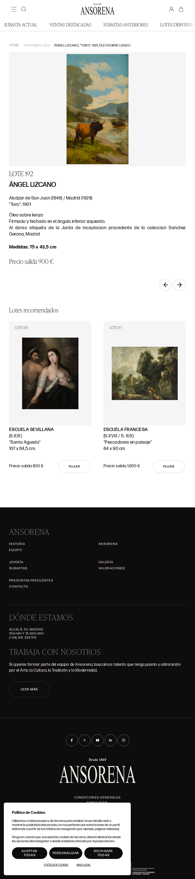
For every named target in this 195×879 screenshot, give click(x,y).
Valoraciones (112, 568)
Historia (17, 544)
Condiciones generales (97, 797)
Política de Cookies (56, 865)
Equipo (15, 550)
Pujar (74, 467)
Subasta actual (20, 24)
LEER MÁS (29, 689)
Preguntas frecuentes (31, 580)
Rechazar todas (103, 853)
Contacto (18, 587)
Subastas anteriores (125, 24)
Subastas (18, 568)
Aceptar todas (29, 853)
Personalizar (66, 853)
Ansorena (108, 544)
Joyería (16, 562)
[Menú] (14, 9)
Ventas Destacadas (70, 24)
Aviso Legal (83, 865)
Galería (106, 562)
